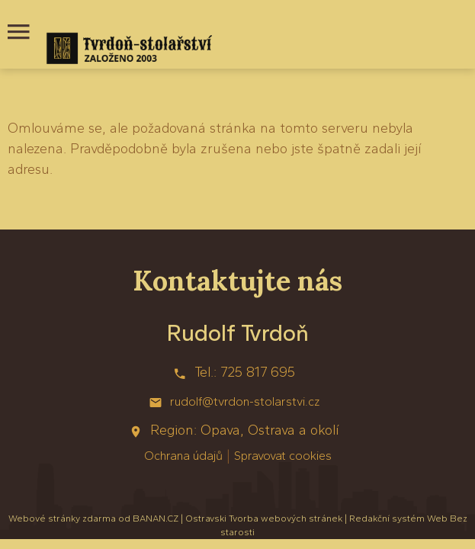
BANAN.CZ (155, 518)
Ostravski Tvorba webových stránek (263, 518)
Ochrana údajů (183, 455)
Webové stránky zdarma (62, 518)
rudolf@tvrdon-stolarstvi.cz (244, 401)
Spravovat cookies (283, 455)
